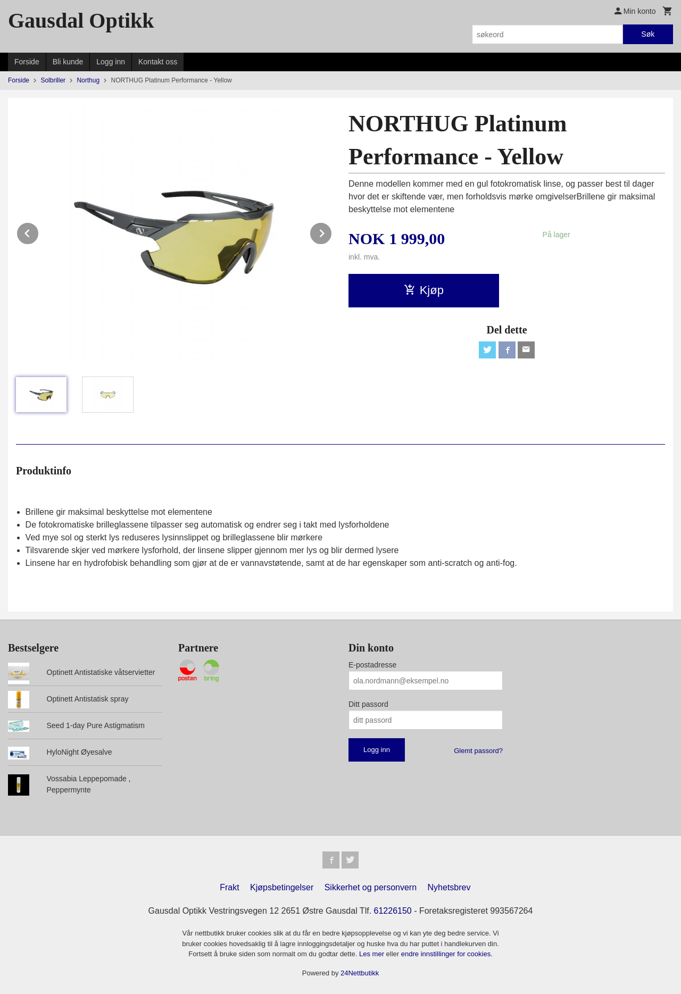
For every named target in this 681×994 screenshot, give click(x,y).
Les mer (372, 954)
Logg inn (110, 61)
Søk (647, 34)
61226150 (393, 910)
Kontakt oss (157, 61)
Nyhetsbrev (449, 887)
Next (332, 231)
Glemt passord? (478, 751)
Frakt (229, 887)
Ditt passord (368, 704)
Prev (38, 231)
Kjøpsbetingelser (281, 887)
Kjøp (424, 290)
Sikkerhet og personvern (371, 887)
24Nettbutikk (359, 973)
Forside (26, 61)
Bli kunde (68, 61)
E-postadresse (372, 665)
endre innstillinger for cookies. (447, 954)
